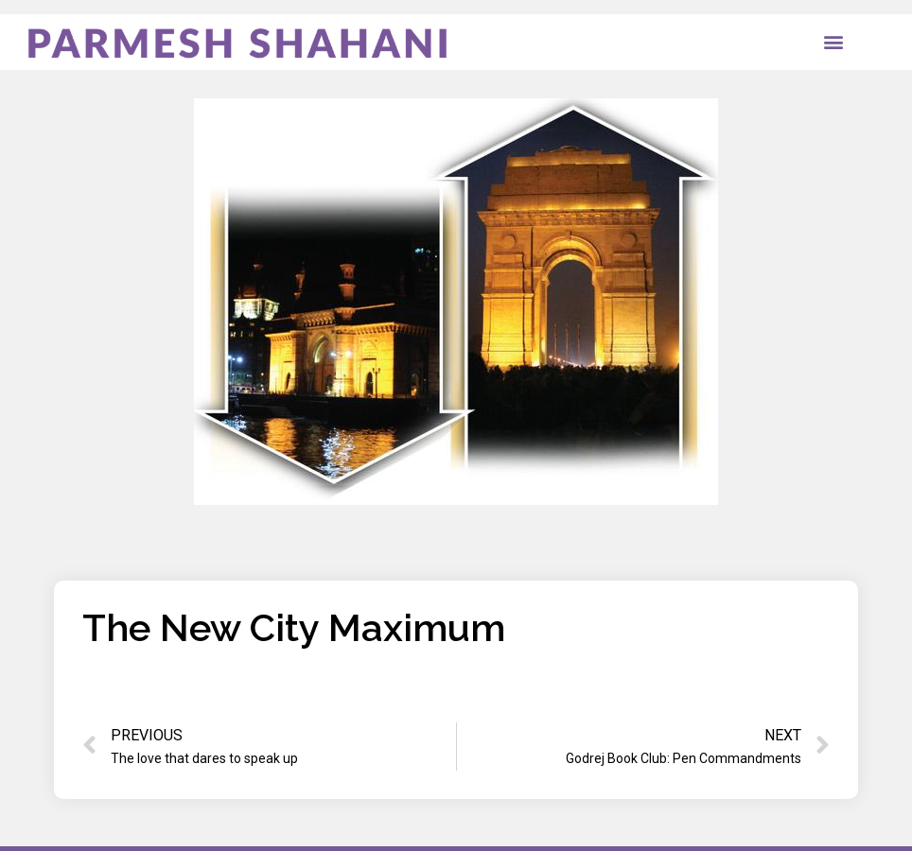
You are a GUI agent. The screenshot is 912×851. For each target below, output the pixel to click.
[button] (834, 42)
